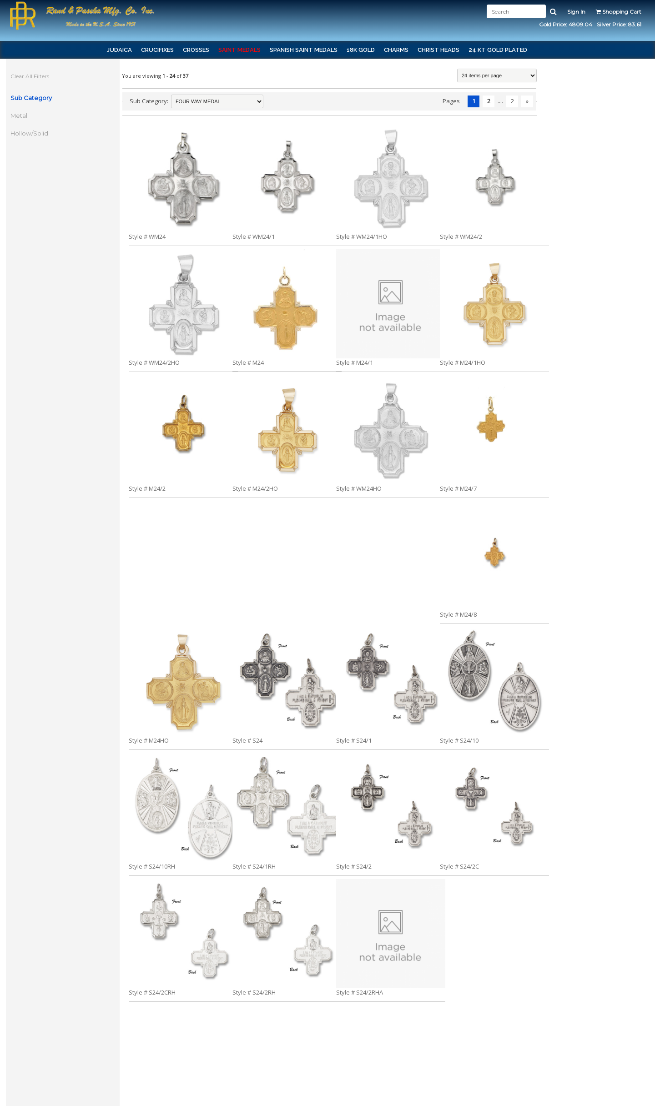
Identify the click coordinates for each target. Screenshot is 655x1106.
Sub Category (32, 97)
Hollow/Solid (30, 133)
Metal (19, 115)
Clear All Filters (30, 76)
